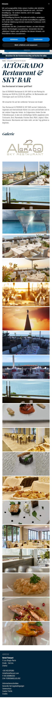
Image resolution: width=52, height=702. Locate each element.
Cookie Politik (7, 691)
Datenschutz (6, 688)
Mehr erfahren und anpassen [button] (26, 45)
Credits (4, 693)
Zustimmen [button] (38, 39)
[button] (49, 4)
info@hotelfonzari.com (10, 673)
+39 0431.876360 (8, 670)
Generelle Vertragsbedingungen (13, 686)
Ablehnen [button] (14, 39)
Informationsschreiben (10, 683)
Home (4, 61)
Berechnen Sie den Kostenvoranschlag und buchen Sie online (26, 55)
